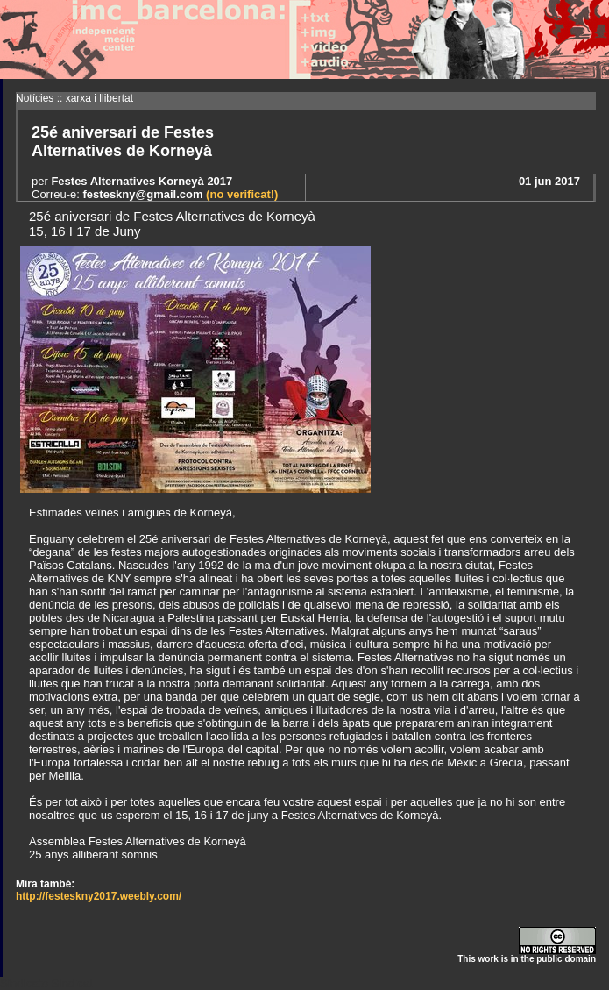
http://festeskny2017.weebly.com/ (98, 896)
